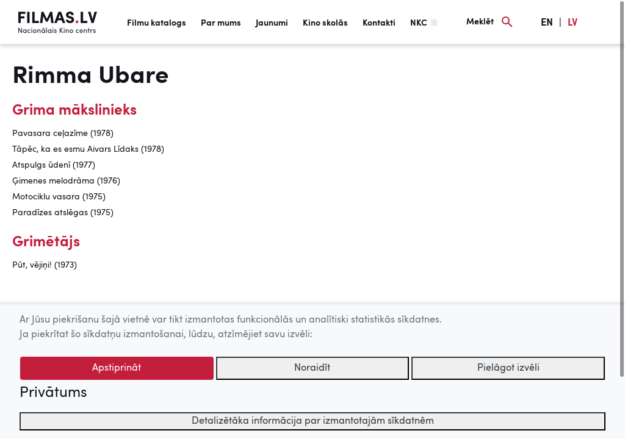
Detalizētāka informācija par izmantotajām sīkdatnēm (313, 421)
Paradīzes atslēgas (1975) (63, 213)
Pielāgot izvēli (508, 368)
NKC (418, 23)
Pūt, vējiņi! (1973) (44, 265)
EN (547, 23)
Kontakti (379, 23)
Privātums (53, 393)
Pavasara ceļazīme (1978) (63, 133)
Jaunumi (272, 23)
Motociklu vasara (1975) (59, 197)
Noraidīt (312, 368)
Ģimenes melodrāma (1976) (66, 181)
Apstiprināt (116, 368)
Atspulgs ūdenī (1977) (53, 165)
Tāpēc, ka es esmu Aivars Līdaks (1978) (88, 149)
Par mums (221, 23)
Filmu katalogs (156, 23)
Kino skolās (325, 23)
